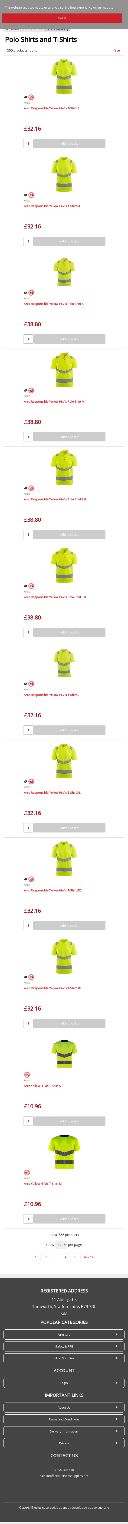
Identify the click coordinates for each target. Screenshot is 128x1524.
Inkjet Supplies (64, 1360)
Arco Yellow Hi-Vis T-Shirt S (42, 1088)
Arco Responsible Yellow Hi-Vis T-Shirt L (51, 697)
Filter (117, 52)
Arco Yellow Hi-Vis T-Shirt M (43, 1186)
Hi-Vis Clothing (57, 30)
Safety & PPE (33, 30)
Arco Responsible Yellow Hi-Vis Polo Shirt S (54, 306)
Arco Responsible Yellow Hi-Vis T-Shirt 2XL (53, 892)
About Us (64, 1409)
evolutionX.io (100, 1510)
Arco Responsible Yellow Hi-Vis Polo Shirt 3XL (55, 599)
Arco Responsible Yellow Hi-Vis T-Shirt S (51, 110)
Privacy (64, 1445)
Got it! (62, 18)
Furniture (64, 1337)
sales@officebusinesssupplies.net (64, 1478)
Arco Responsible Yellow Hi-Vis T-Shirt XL (52, 795)
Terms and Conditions (64, 1421)
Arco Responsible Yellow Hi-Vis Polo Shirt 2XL (55, 501)
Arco (27, 105)
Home (12, 30)
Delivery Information (64, 1433)
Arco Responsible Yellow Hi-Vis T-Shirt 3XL (53, 990)
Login (64, 1385)
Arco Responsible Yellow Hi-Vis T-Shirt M (52, 208)
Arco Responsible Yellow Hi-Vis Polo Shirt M (54, 403)
